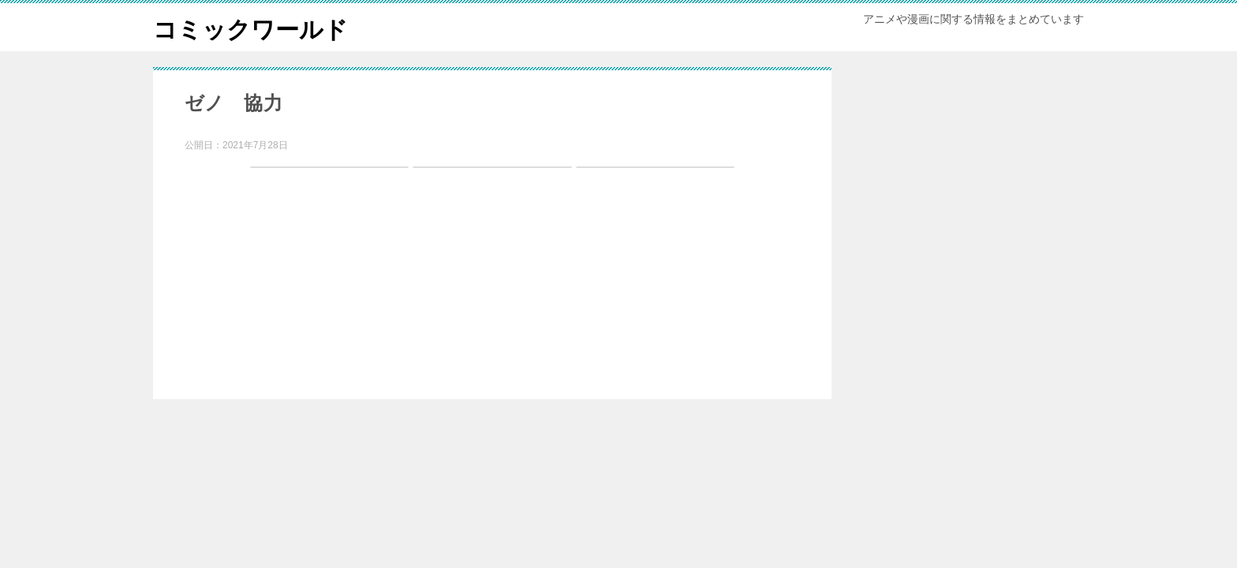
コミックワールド (250, 27)
